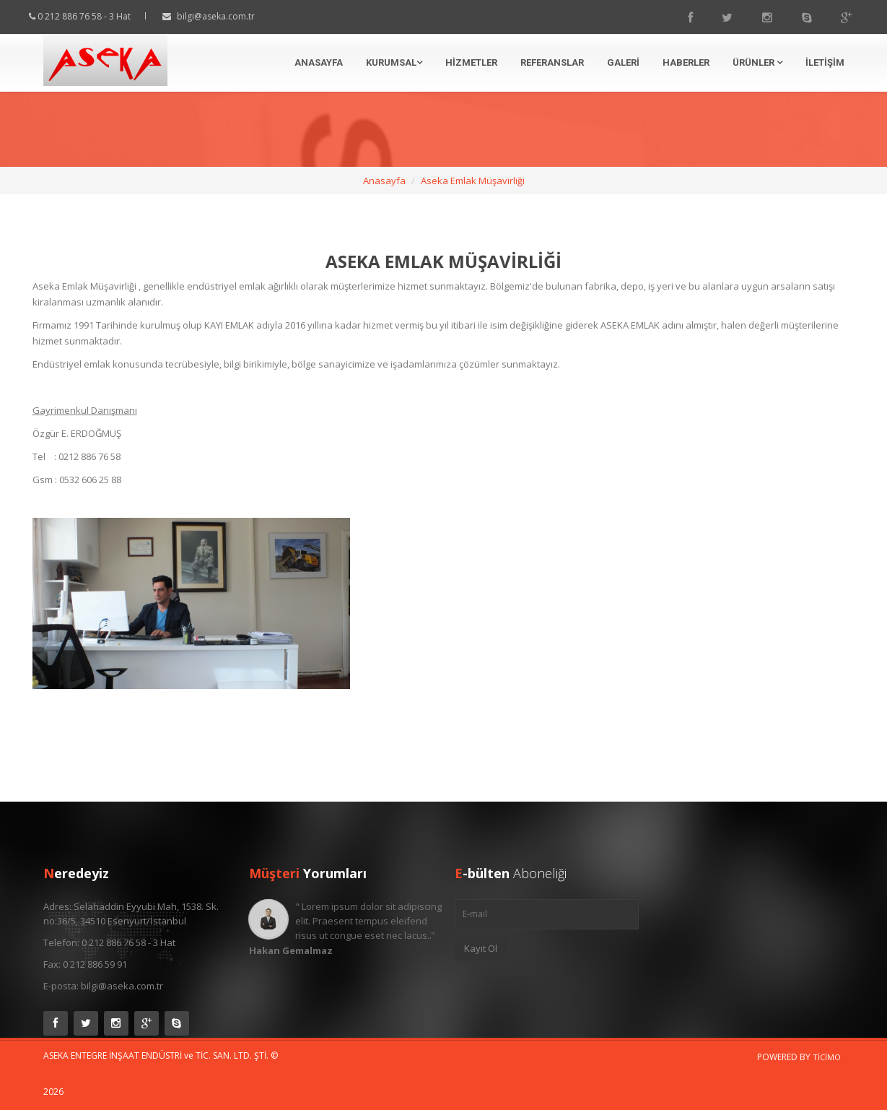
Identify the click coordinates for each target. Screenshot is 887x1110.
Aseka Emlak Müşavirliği (473, 180)
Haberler (686, 62)
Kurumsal (394, 62)
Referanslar (552, 62)
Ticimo (827, 1057)
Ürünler (757, 62)
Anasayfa (318, 62)
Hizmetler (471, 62)
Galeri (623, 62)
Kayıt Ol (480, 948)
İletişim (824, 62)
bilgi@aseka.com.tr (229, 16)
